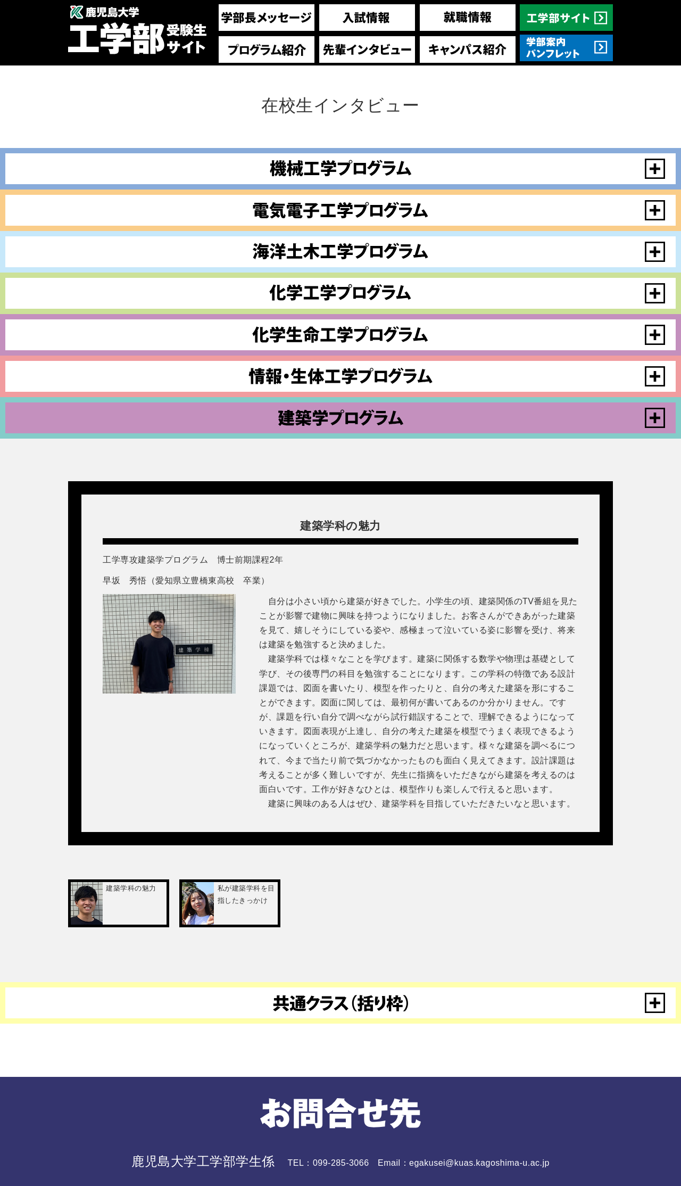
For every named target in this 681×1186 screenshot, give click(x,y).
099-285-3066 (341, 1162)
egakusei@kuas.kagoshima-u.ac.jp (479, 1162)
